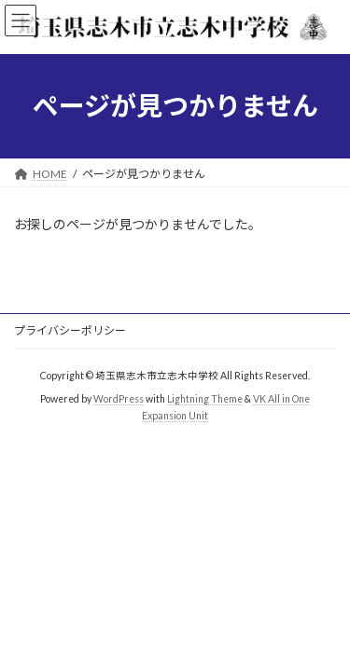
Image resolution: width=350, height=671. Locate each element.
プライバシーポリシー (70, 330)
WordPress (118, 398)
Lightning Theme (205, 398)
